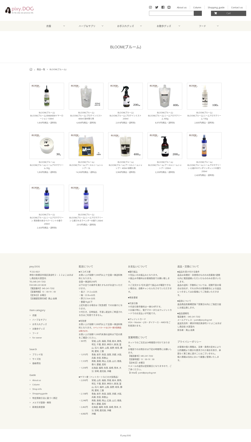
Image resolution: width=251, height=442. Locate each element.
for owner (37, 337)
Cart (222, 13)
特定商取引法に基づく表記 (44, 398)
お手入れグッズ (125, 26)
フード (202, 26)
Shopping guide (216, 7)
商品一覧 (41, 69)
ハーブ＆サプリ (87, 26)
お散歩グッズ (164, 26)
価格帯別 (36, 363)
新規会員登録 (38, 407)
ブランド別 (37, 354)
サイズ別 (36, 358)
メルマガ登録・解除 (41, 402)
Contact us (237, 7)
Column (197, 7)
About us (182, 7)
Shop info (37, 389)
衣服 (48, 26)
